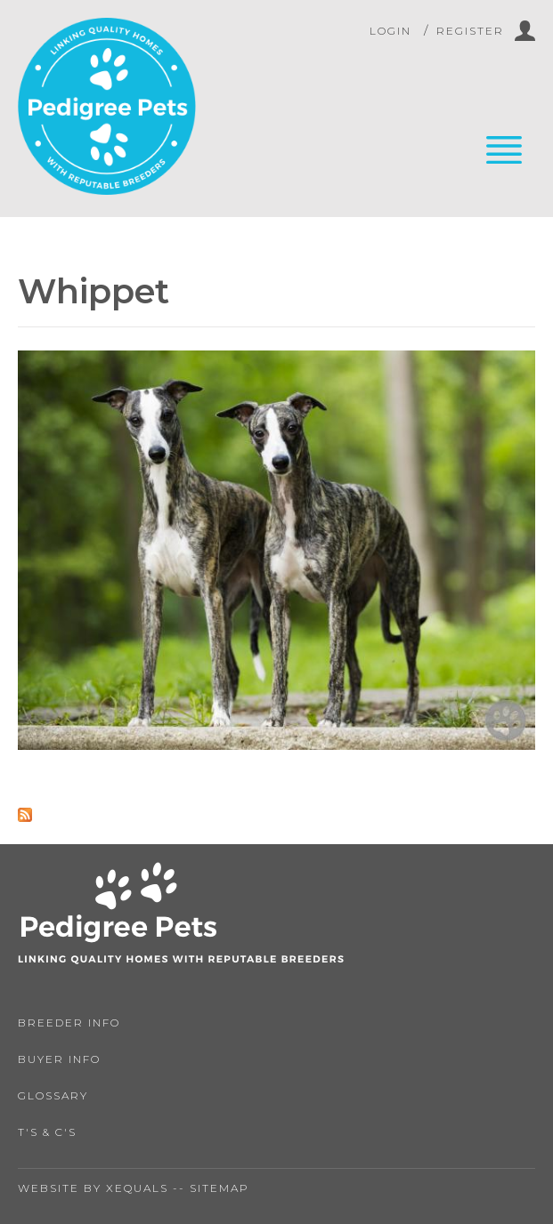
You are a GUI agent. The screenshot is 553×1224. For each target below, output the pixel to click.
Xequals (137, 1188)
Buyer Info (59, 1059)
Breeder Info (69, 1022)
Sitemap (219, 1188)
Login (390, 30)
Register (470, 30)
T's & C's (47, 1132)
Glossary (53, 1095)
